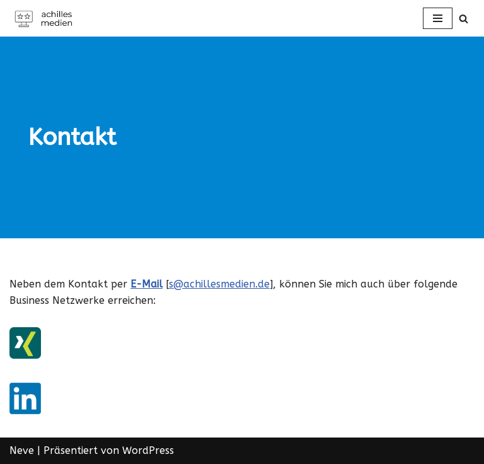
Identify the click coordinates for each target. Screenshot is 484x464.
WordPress (148, 450)
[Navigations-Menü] (437, 18)
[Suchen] (463, 18)
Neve (21, 450)
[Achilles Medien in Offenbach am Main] (47, 18)
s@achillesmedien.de (219, 284)
